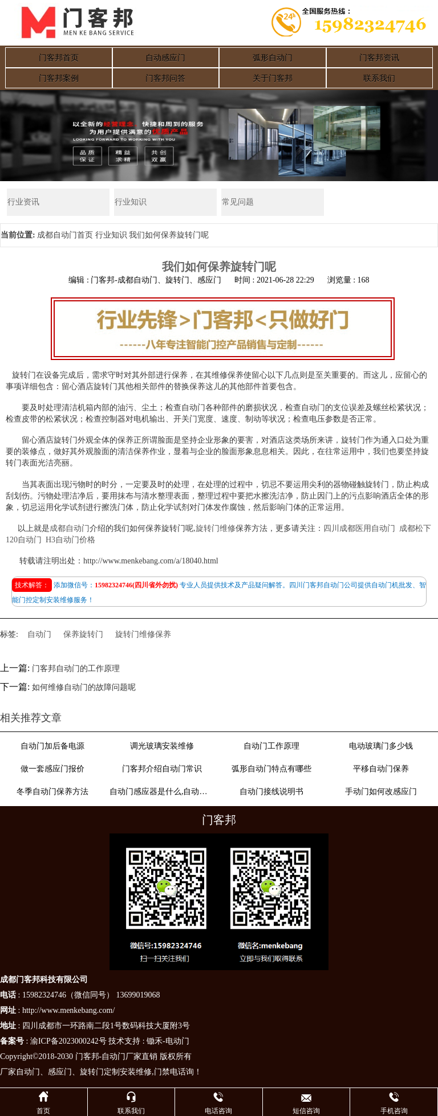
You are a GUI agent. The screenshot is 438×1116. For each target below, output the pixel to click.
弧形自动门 (273, 58)
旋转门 (92, 1072)
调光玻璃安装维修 (162, 746)
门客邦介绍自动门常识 (162, 769)
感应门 (60, 1072)
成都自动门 (70, 528)
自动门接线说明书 (271, 791)
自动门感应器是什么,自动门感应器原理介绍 (162, 791)
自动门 (39, 635)
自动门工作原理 (271, 746)
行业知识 (130, 202)
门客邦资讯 (379, 58)
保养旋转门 (83, 635)
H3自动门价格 (70, 539)
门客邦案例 (59, 78)
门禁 (162, 1072)
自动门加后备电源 (52, 746)
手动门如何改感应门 (381, 791)
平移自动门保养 (381, 769)
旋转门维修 (216, 528)
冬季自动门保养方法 (52, 791)
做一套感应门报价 (52, 769)
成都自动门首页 (65, 235)
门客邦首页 (59, 58)
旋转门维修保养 (143, 635)
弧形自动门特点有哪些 (271, 769)
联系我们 (379, 78)
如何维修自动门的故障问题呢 (84, 688)
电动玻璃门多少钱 (381, 746)
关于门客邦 (273, 78)
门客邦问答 (165, 78)
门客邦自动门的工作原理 (76, 669)
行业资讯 (23, 202)
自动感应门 (165, 58)
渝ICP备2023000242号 (68, 1041)
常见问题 (237, 202)
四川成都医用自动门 (359, 528)
